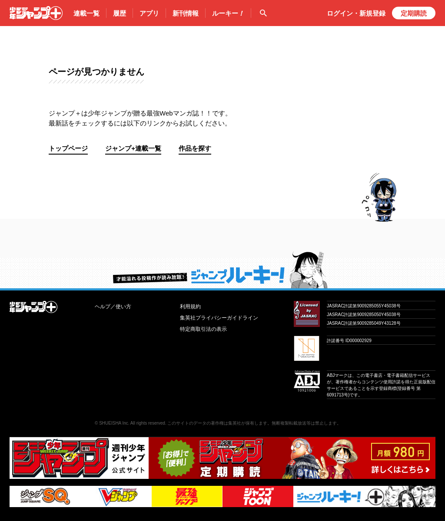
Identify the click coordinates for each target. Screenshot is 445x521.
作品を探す (195, 148)
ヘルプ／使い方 (113, 306)
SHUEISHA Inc (113, 423)
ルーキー (228, 13)
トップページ (68, 148)
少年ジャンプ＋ (36, 13)
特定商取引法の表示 (203, 329)
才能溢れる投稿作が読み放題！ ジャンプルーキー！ (222, 269)
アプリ (149, 13)
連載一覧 (86, 13)
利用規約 (190, 306)
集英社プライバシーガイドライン (219, 318)
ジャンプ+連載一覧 (133, 148)
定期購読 (414, 13)
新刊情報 (186, 13)
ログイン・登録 (356, 13)
